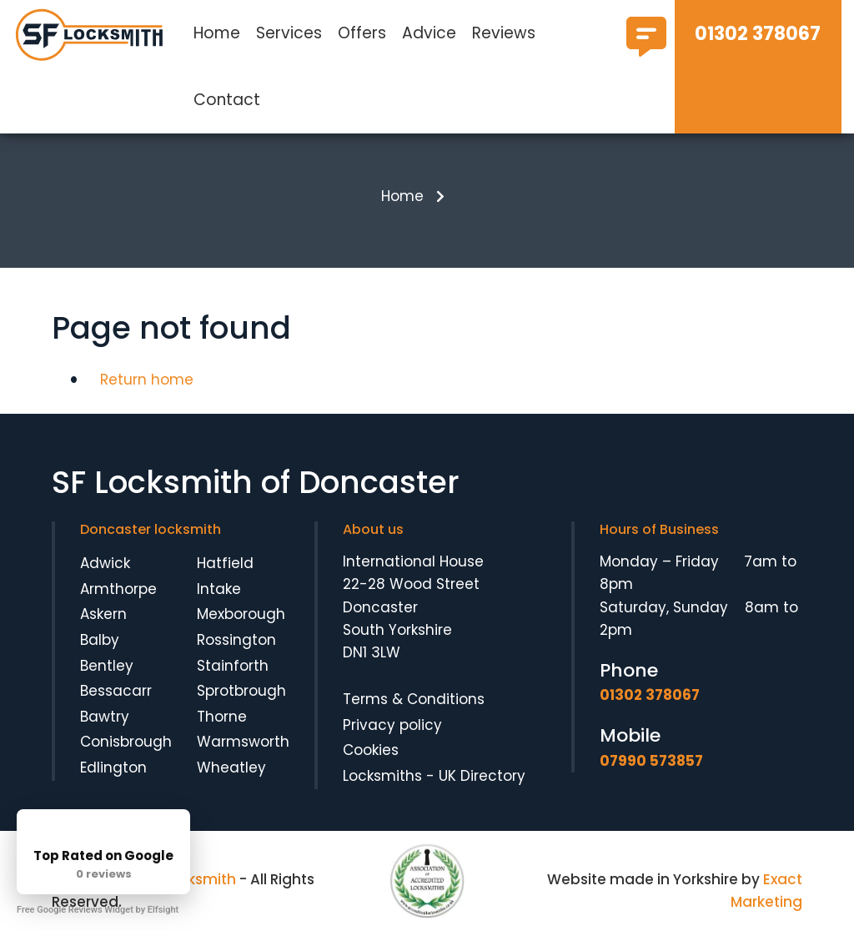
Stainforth (233, 666)
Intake (219, 589)
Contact (226, 99)
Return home (146, 380)
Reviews (503, 33)
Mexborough (241, 614)
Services (289, 33)
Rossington (236, 640)
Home (216, 33)
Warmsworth (243, 742)
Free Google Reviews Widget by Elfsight (97, 909)
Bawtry (104, 717)
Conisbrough (126, 742)
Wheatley (231, 767)
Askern (103, 614)
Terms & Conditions (414, 699)
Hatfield (225, 563)
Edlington (113, 767)
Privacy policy (392, 725)
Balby (99, 640)
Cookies (371, 750)
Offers (362, 33)
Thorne (222, 717)
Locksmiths (382, 776)
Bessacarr (116, 691)
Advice (429, 33)
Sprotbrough (241, 691)
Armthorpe (118, 589)
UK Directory (482, 776)
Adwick (105, 563)
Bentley (106, 666)
